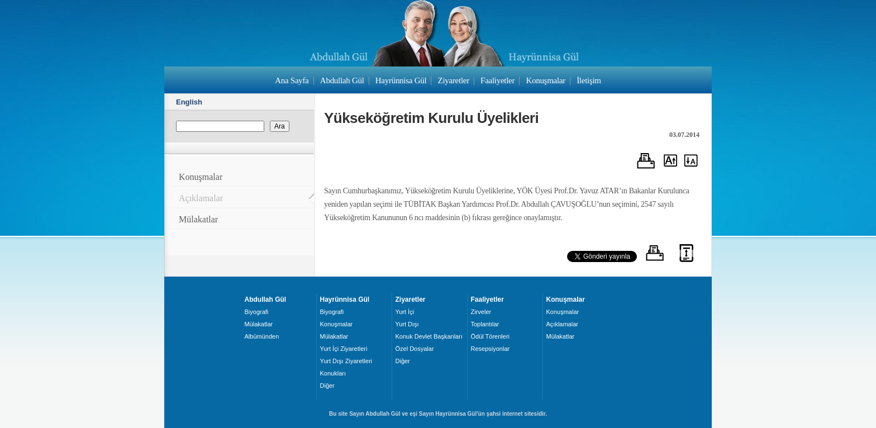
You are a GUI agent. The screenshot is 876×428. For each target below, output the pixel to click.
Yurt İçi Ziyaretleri (344, 348)
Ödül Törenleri (490, 336)
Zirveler (481, 311)
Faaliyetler (497, 80)
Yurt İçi (405, 311)
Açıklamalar (201, 198)
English (189, 102)
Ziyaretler (453, 80)
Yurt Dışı (407, 324)
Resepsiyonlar (490, 348)
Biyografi (257, 311)
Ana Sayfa (291, 80)
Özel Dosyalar (415, 348)
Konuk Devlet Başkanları (429, 336)
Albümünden (262, 336)
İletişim (589, 80)
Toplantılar (485, 324)
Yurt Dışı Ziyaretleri (346, 361)
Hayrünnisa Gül (400, 80)
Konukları (333, 373)
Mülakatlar (198, 219)
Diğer (327, 385)
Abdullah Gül (342, 80)
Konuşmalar (545, 80)
